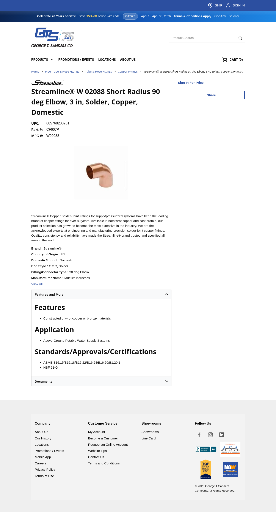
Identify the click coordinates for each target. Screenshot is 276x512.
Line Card (148, 438)
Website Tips (97, 451)
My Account (96, 432)
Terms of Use (44, 476)
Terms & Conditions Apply (192, 16)
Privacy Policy (45, 469)
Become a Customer (103, 438)
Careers (40, 463)
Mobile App (43, 457)
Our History (43, 438)
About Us (41, 432)
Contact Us (96, 457)
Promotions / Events (49, 451)
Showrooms (150, 432)
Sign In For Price (191, 82)
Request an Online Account (108, 444)
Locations (42, 444)
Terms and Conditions (104, 463)
